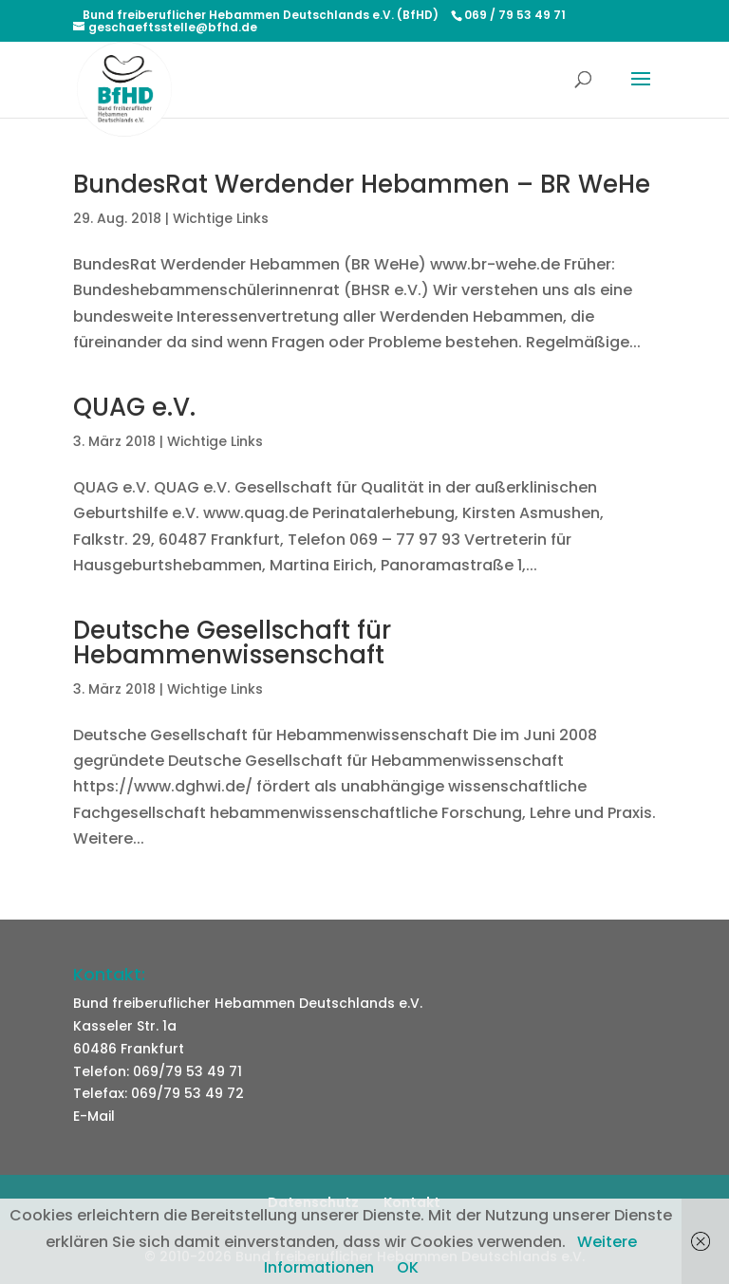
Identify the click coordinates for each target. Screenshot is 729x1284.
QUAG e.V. (134, 407)
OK (408, 1267)
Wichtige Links (221, 218)
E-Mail (94, 1116)
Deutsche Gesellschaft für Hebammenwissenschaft (232, 642)
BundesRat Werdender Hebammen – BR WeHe (361, 184)
